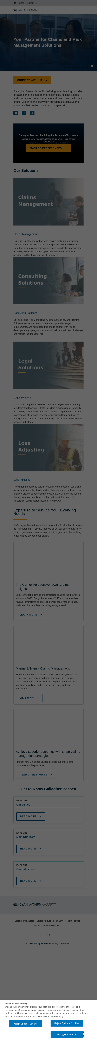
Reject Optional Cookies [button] (66, 1023)
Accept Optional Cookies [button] (25, 1023)
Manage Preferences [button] (67, 1034)
